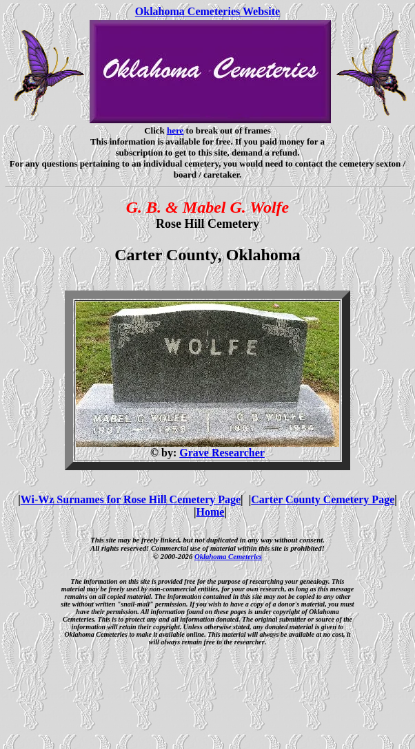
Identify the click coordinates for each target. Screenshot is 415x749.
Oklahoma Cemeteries (228, 556)
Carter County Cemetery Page (322, 499)
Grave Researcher (222, 452)
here (175, 130)
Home (210, 512)
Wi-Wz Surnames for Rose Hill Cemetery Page (131, 499)
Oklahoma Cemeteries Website (207, 11)
